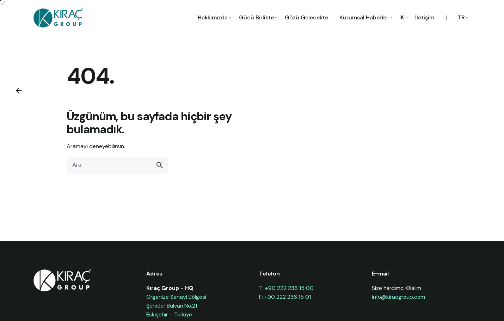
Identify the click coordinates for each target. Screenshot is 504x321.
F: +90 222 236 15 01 (285, 297)
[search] (159, 165)
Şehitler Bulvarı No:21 (171, 305)
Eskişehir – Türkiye (169, 314)
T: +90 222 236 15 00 (286, 288)
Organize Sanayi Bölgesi (176, 297)
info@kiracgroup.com (398, 297)
